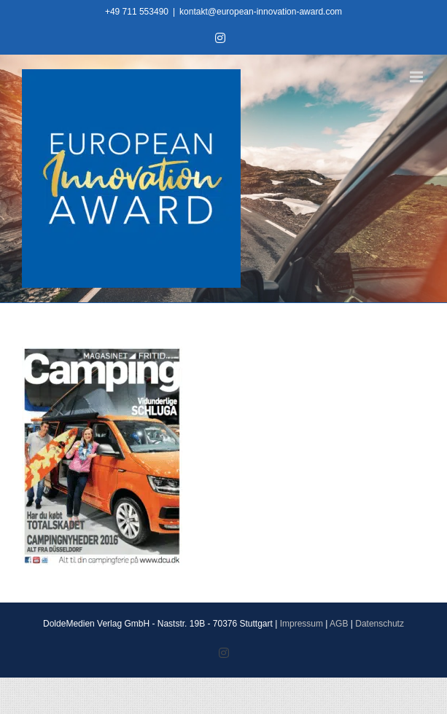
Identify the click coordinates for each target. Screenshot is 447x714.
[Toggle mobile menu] (417, 77)
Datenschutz (379, 624)
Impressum (301, 624)
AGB (339, 624)
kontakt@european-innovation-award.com (260, 12)
